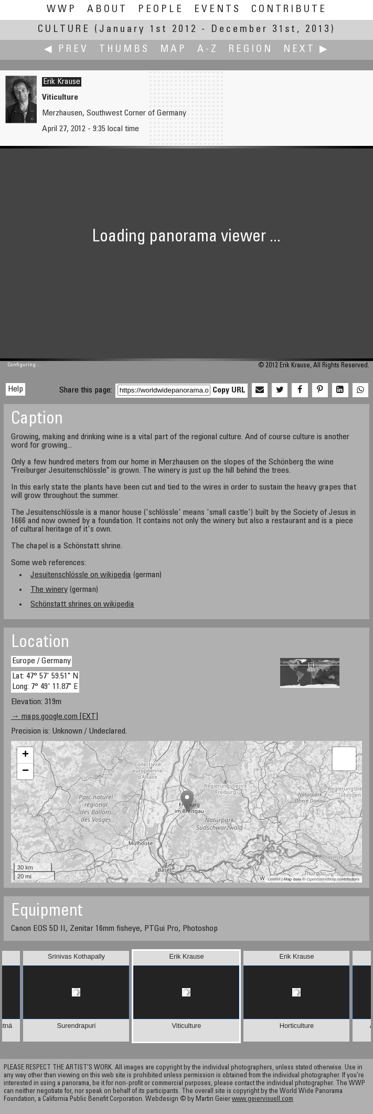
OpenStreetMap (321, 879)
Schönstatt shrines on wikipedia (82, 604)
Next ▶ (306, 50)
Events (217, 10)
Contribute (289, 10)
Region (251, 50)
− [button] (25, 771)
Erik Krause (61, 82)
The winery (49, 590)
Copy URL (229, 390)
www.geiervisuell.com (262, 1099)
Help (15, 389)
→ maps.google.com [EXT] (54, 717)
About (107, 10)
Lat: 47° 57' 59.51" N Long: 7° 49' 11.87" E (45, 681)
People (161, 10)
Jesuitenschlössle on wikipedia (80, 575)
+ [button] (25, 755)
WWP (62, 10)
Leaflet (274, 879)
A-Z (207, 50)
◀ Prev (66, 50)
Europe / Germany (41, 661)
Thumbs (124, 50)
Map (173, 50)
